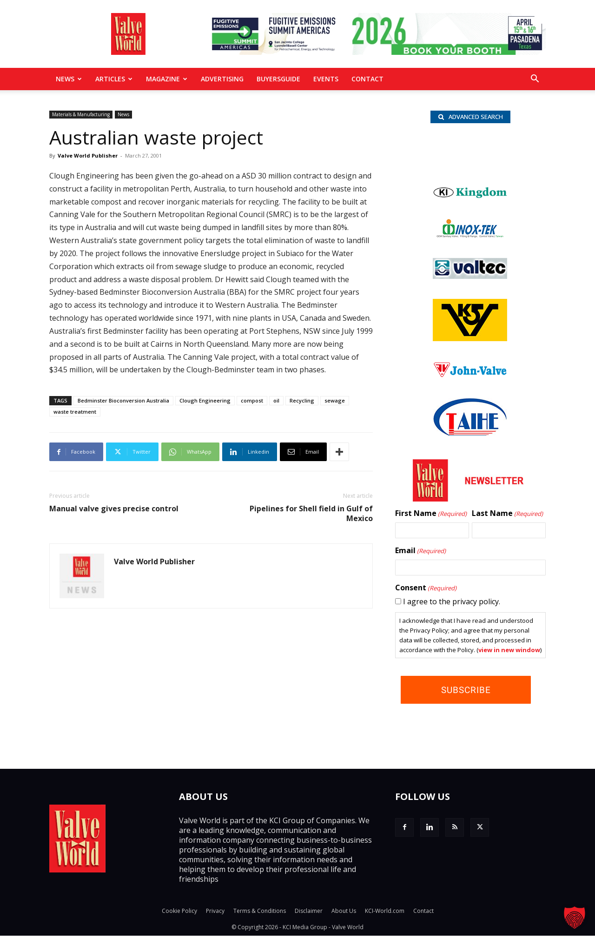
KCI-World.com (384, 913)
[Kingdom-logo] (470, 198)
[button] (534, 79)
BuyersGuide (278, 78)
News (69, 78)
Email (420, 553)
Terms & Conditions (259, 913)
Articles (113, 78)
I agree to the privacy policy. (451, 604)
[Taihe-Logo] (470, 435)
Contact (367, 78)
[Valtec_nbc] (470, 278)
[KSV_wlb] (470, 341)
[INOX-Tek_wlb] (470, 237)
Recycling (302, 400)
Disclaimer (309, 913)
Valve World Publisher (88, 155)
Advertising (222, 78)
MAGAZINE (166, 78)
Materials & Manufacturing (81, 114)
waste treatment (74, 411)
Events (325, 78)
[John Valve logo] (470, 377)
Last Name (507, 516)
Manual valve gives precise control (113, 509)
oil (276, 400)
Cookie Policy (179, 913)
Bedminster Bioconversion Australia (123, 400)
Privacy (215, 913)
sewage (334, 400)
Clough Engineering (205, 400)
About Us (343, 913)
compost (252, 400)
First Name (431, 516)
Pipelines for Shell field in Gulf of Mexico (311, 513)
